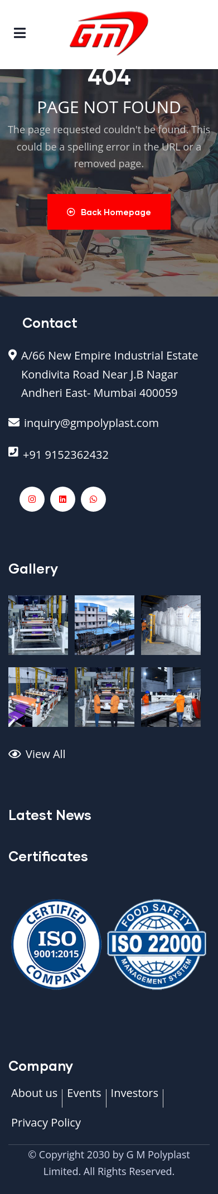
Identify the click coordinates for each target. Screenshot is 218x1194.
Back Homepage (109, 212)
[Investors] (134, 1099)
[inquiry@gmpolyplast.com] (109, 429)
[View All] (109, 760)
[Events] (84, 1099)
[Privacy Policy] (46, 1128)
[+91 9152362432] (109, 460)
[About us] (34, 1099)
